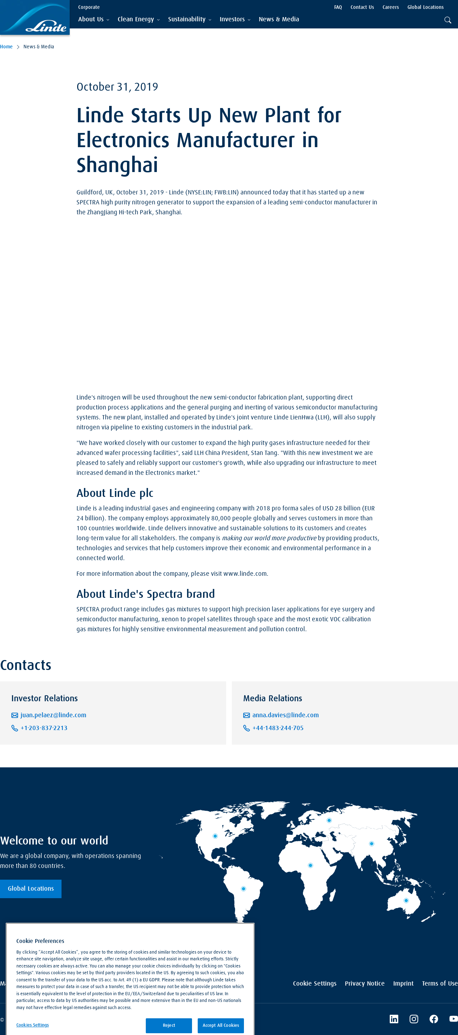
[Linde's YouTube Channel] (453, 1020)
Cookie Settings (314, 984)
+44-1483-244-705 (278, 728)
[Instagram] (414, 1020)
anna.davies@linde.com (285, 715)
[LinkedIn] (394, 1020)
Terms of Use (440, 984)
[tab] (93, 20)
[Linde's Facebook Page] (434, 1020)
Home (6, 46)
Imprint (403, 984)
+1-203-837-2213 (44, 728)
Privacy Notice (365, 984)
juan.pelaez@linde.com (53, 715)
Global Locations (31, 889)
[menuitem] (279, 20)
